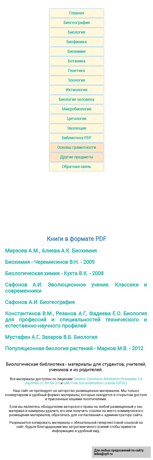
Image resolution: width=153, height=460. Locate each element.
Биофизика (76, 41)
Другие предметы (76, 157)
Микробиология (76, 109)
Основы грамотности (76, 147)
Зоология (76, 80)
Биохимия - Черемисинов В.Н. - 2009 (50, 262)
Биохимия (76, 51)
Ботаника (76, 61)
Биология (76, 32)
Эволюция (76, 128)
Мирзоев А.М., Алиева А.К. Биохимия (51, 251)
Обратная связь (76, 166)
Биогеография (77, 22)
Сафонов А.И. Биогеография (40, 302)
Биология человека (76, 99)
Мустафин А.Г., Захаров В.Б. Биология (51, 337)
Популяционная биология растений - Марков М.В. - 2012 (74, 348)
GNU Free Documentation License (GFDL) (95, 383)
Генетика (76, 70)
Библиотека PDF (76, 138)
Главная (76, 13)
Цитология (76, 118)
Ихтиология (76, 90)
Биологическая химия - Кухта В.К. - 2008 (54, 273)
